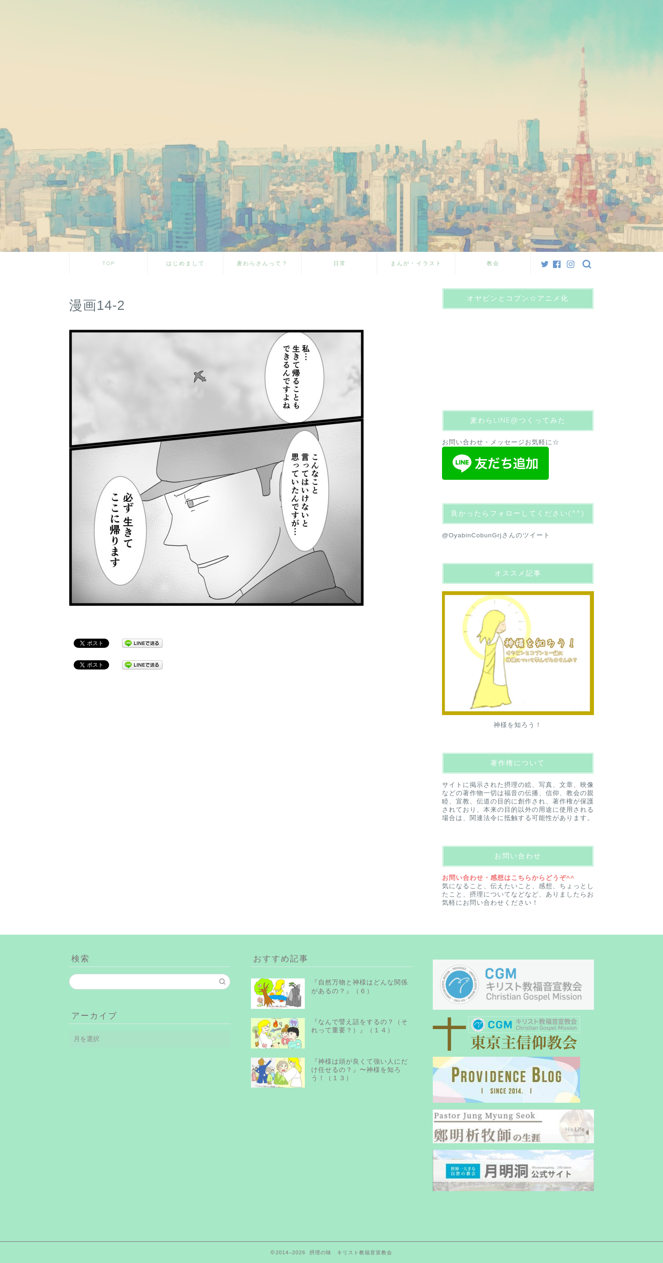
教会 (493, 263)
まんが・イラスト (416, 263)
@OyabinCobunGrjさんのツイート (496, 535)
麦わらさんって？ (262, 263)
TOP (108, 263)
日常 (339, 263)
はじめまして (185, 263)
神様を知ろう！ (518, 725)
